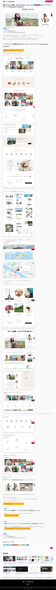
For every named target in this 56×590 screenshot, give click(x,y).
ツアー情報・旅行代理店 (9, 536)
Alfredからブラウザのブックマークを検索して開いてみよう (13, 577)
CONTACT (31, 587)
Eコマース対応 (9, 32)
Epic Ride (8, 241)
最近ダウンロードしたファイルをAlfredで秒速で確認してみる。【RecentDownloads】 (39, 577)
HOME (24, 587)
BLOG (38, 1)
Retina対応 (12, 32)
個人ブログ (14, 536)
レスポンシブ (23, 32)
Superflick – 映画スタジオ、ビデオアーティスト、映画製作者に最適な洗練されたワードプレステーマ (22, 573)
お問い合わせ (49, 1)
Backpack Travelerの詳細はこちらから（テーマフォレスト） (13, 50)
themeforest (5, 29)
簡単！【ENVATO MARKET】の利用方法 (11, 515)
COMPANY (42, 1)
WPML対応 (21, 32)
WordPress (5, 28)
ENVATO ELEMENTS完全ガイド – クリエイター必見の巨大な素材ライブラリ (17, 528)
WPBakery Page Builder (16, 32)
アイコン (8, 29)
